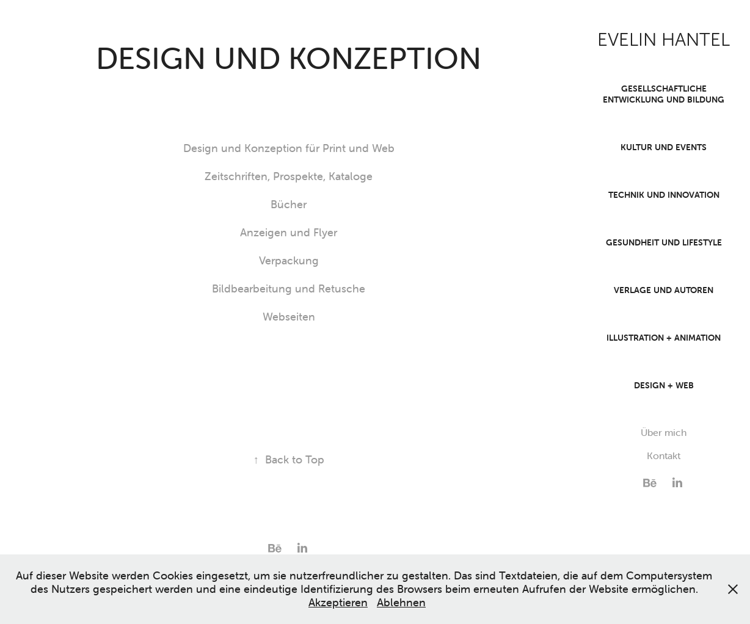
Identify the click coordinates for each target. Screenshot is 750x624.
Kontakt (663, 455)
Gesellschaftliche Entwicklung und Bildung (663, 94)
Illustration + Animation (663, 337)
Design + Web (664, 385)
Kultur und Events (664, 147)
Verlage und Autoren (663, 290)
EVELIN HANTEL (663, 39)
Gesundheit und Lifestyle (664, 242)
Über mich (663, 432)
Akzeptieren (338, 602)
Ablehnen (401, 602)
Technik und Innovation (663, 194)
